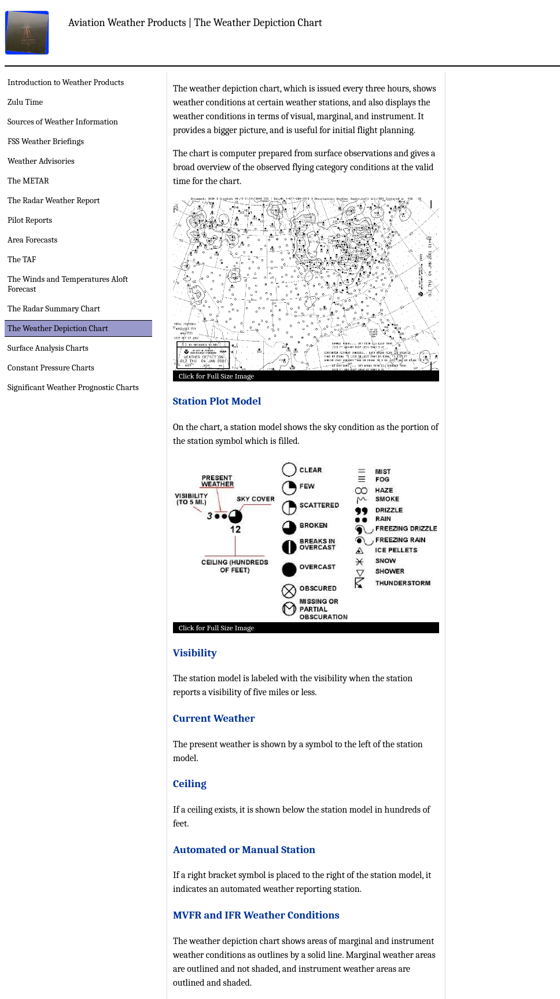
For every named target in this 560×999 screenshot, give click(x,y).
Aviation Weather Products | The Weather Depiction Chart (195, 22)
